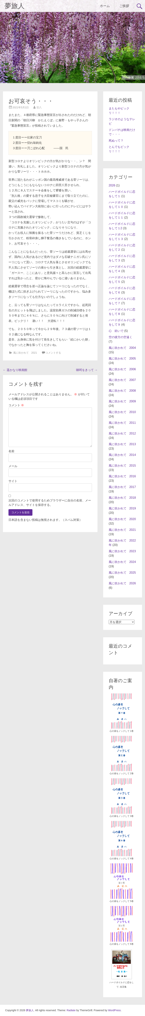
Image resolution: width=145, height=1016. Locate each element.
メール (12, 466)
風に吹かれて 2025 (122, 572)
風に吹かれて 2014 (122, 454)
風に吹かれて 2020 (122, 519)
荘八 (39, 107)
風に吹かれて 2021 (25, 352)
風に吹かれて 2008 (122, 390)
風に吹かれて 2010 (122, 412)
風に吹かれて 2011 (122, 422)
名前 (11, 451)
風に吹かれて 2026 (122, 583)
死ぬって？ (116, 140)
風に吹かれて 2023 (122, 551)
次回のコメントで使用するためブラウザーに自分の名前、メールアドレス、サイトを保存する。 (49, 502)
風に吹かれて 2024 (122, 561)
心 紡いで (116, 330)
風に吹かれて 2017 (122, 487)
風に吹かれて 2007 (122, 379)
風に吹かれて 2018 (122, 497)
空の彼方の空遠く (120, 337)
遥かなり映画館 (15, 370)
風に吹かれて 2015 (122, 465)
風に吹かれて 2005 (122, 358)
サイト (12, 481)
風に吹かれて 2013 (122, 444)
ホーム (105, 6)
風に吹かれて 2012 (122, 433)
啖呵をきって (86, 370)
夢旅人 (15, 6)
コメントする (53, 352)
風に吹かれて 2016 (122, 476)
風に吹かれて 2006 (122, 369)
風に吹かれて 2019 (122, 508)
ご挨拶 (124, 6)
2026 (112, 185)
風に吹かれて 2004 (122, 347)
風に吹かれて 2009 (122, 401)
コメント (16, 405)
